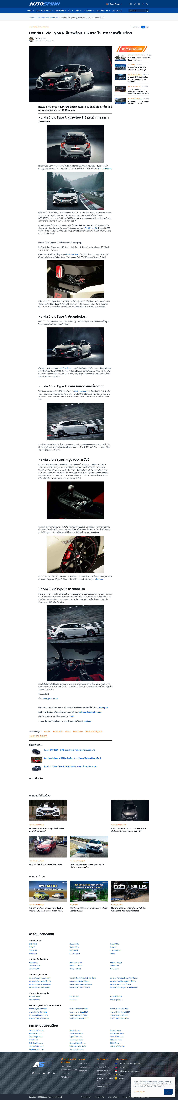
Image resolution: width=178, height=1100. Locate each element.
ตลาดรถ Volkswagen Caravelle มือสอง (124, 987)
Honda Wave (115, 966)
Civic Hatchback (73, 254)
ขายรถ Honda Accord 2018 (39, 1018)
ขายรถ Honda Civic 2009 (119, 1009)
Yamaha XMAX (34, 969)
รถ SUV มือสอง (34, 1000)
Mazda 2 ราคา (75, 1030)
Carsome (122, 1075)
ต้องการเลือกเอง (139, 1092)
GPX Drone (114, 969)
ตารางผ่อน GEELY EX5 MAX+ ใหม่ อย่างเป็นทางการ (138, 102)
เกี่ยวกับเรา (101, 1063)
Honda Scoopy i (116, 962)
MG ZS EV (33, 953)
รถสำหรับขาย (84, 1063)
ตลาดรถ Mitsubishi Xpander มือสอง (123, 981)
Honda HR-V (74, 947)
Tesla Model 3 (115, 950)
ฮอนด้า (47, 732)
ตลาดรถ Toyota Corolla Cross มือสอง (83, 978)
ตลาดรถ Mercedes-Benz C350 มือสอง (124, 978)
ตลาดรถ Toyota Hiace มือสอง (39, 978)
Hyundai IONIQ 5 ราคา (78, 1043)
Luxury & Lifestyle (45, 10)
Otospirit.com (135, 1071)
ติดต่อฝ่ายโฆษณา (103, 1071)
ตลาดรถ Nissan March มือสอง (40, 981)
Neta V (112, 953)
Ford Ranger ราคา (36, 1037)
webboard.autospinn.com (90, 712)
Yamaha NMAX (75, 969)
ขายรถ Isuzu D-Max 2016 (119, 1018)
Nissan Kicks (74, 944)
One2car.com (124, 1063)
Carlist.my (122, 1067)
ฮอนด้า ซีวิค (58, 732)
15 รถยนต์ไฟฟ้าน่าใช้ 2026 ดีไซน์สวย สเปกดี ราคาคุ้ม (137, 68)
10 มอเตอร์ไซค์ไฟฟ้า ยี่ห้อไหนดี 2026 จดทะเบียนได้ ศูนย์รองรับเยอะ (138, 79)
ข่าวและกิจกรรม (114, 1097)
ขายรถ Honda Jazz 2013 (79, 1012)
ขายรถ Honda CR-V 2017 (79, 1018)
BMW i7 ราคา (115, 1043)
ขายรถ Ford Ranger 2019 (38, 1015)
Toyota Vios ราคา (76, 1037)
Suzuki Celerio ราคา (117, 1046)
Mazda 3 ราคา (115, 1030)
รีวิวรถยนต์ (65, 1073)
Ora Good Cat (75, 953)
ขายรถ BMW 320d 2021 (119, 1015)
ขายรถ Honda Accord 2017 (120, 1012)
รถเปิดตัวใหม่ (66, 1066)
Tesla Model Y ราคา (36, 1049)
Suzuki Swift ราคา (76, 1033)
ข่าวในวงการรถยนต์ (134, 86)
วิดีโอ (78, 10)
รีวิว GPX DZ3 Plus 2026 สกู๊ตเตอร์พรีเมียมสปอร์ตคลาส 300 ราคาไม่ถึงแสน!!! (128, 909)
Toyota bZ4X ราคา (76, 1049)
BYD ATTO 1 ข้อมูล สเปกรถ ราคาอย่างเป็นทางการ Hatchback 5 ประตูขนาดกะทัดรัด (46, 909)
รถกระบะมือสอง (34, 996)
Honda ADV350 (34, 966)
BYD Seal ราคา (116, 1040)
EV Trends (131, 65)
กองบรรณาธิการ (103, 1067)
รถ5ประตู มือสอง (116, 1000)
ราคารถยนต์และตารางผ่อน (39, 27)
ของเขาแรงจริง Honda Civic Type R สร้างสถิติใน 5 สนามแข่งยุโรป (87, 865)
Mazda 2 (113, 947)
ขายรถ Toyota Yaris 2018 (79, 1015)
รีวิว (71, 10)
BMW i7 (32, 947)
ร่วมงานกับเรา (86, 1097)
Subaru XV (33, 950)
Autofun (122, 1079)
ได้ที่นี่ (72, 717)
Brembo (99, 579)
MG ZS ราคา (33, 1040)
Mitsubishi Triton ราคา (78, 1046)
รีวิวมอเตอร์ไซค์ (116, 904)
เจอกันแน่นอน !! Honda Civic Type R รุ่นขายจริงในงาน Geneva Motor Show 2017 (128, 829)
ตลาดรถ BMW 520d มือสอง (79, 981)
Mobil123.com (124, 1071)
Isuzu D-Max (114, 944)
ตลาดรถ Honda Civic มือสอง (120, 984)
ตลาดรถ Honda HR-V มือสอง (39, 987)
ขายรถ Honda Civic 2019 (79, 1009)
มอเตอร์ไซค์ (61, 10)
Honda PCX (33, 962)
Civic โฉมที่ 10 (65, 368)
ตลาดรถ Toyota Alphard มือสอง (81, 984)
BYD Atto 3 (33, 944)
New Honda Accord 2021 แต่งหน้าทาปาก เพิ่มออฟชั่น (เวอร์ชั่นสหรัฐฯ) (72, 758)
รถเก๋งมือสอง (74, 996)
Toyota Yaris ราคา (76, 1040)
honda (68, 732)
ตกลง (168, 1092)
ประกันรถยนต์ (117, 10)
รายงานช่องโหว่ (99, 1097)
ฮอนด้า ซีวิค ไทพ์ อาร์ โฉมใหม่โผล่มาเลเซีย (45, 864)
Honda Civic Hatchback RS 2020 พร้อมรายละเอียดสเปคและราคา (70, 766)
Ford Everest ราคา (117, 1033)
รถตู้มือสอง (73, 1000)
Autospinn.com (135, 1063)
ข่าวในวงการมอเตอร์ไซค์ (135, 74)
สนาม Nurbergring (103, 169)
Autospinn (103, 708)
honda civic (78, 732)
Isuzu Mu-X (74, 950)
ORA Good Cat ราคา (36, 1030)
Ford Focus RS (91, 228)
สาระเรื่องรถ (89, 10)
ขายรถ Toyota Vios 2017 (38, 1009)
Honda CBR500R (76, 966)
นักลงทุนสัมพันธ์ (128, 1097)
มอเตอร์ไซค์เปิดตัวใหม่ (69, 1070)
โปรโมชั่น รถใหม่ (113, 4)
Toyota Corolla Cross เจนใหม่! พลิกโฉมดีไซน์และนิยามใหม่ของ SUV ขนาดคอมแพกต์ (138, 91)
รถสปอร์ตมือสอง (116, 996)
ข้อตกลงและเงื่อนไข (104, 1074)
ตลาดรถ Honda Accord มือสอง (40, 984)
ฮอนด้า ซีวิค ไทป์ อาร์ (38, 736)
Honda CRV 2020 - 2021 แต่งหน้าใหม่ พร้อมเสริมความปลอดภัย (69, 749)
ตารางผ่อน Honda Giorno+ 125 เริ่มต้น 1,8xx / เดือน (139, 59)
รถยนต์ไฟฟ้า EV (103, 10)
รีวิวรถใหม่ (83, 1071)
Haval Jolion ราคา (117, 1037)
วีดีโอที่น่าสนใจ (66, 1077)
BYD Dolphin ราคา (36, 1043)
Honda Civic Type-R (93, 732)
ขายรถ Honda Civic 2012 (38, 1012)
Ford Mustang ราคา (36, 1046)
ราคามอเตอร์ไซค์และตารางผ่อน (137, 55)
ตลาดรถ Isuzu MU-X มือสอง (80, 987)
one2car (87, 721)
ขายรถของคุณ (84, 1067)
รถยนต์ (31, 10)
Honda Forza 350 (76, 962)
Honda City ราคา (35, 1033)
